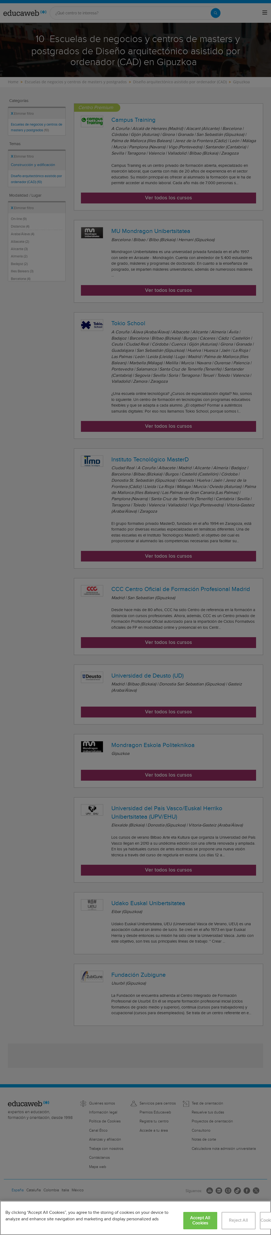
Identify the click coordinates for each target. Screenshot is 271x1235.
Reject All (238, 1220)
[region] (135, 1218)
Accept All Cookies (200, 1220)
